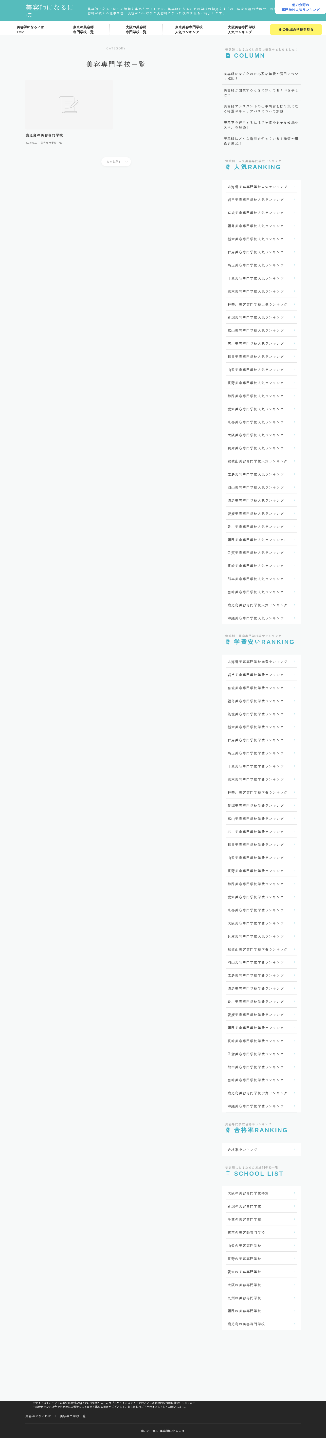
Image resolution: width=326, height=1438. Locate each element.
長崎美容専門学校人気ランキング (256, 565)
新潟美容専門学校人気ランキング (256, 317)
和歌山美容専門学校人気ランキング (258, 461)
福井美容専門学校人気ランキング (256, 356)
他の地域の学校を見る (296, 29)
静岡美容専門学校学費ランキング (256, 883)
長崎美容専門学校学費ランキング (256, 1040)
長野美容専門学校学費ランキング (256, 870)
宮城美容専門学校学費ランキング (256, 687)
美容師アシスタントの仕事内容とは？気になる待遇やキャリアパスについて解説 (261, 108)
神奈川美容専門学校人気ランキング (258, 304)
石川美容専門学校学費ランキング (256, 831)
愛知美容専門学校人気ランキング (256, 408)
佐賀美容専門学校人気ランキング (256, 552)
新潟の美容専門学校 (244, 1206)
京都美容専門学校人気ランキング (256, 422)
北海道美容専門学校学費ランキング (258, 661)
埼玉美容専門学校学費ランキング (256, 753)
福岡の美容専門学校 (244, 1310)
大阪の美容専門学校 (244, 1284)
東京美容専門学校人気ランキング (189, 29)
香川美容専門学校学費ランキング (256, 1001)
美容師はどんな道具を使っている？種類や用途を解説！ (261, 141)
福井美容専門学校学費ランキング (256, 844)
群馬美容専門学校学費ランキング (256, 739)
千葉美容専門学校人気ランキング (256, 278)
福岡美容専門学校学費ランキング (256, 1027)
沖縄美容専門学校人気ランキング (256, 618)
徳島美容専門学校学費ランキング (256, 988)
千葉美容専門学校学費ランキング (256, 766)
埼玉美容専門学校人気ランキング (256, 265)
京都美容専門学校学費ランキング (256, 909)
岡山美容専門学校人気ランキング (256, 487)
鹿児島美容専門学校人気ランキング (258, 604)
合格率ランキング (243, 1149)
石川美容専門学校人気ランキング (256, 343)
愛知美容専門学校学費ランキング (256, 896)
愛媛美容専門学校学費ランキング (256, 1014)
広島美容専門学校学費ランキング (256, 975)
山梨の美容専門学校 (244, 1245)
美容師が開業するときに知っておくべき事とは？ (261, 92)
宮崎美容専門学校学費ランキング (256, 1079)
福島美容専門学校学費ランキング (256, 700)
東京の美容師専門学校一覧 (83, 29)
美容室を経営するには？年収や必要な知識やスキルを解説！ (261, 125)
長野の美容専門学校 (244, 1258)
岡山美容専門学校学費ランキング (256, 962)
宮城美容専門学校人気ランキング (256, 212)
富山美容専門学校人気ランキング (256, 330)
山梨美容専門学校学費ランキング (256, 857)
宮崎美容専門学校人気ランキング (256, 591)
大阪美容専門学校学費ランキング (256, 923)
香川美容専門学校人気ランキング (256, 526)
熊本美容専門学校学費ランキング (256, 1066)
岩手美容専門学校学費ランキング (256, 674)
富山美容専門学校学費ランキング (256, 818)
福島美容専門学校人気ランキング (256, 225)
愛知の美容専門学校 (244, 1271)
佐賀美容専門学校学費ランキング (256, 1053)
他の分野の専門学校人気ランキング (301, 7)
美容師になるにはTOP (30, 29)
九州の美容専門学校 (244, 1297)
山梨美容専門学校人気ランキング (256, 369)
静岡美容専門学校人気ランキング (256, 395)
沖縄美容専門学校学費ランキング (256, 1106)
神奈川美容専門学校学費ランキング (258, 792)
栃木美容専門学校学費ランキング (256, 726)
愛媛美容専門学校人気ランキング (256, 513)
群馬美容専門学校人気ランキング (256, 251)
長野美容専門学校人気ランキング (256, 382)
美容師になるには (53, 11)
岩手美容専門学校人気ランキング (256, 199)
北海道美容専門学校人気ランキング (258, 186)
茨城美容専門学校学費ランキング (256, 713)
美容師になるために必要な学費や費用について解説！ (261, 76)
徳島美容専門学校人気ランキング (256, 500)
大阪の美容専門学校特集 (248, 1193)
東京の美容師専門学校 (246, 1232)
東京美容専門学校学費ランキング (256, 779)
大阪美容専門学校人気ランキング (241, 29)
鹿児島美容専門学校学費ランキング (258, 1092)
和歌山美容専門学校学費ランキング (258, 949)
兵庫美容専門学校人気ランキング (256, 447)
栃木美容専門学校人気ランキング (256, 238)
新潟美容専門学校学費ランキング (256, 805)
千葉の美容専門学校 (244, 1219)
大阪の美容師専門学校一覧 (136, 29)
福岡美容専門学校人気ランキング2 (256, 539)
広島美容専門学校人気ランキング (256, 474)
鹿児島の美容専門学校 (246, 1323)
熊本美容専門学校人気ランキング (256, 578)
